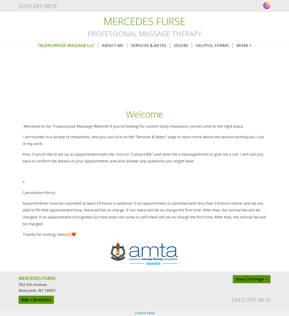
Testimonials (37, 55)
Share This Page (250, 288)
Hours (167, 45)
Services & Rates (135, 45)
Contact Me (236, 45)
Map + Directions (36, 309)
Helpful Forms (198, 45)
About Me (99, 45)
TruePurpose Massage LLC (52, 45)
